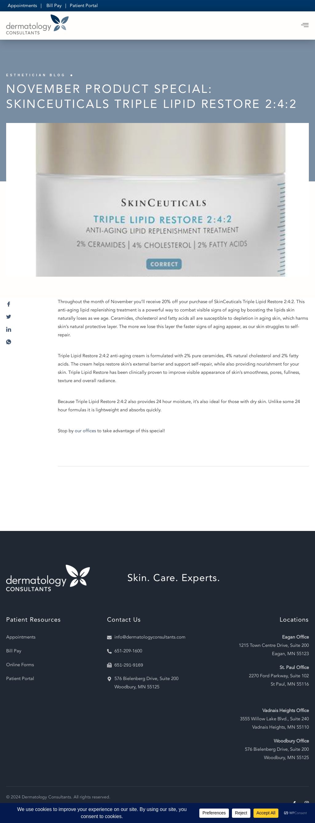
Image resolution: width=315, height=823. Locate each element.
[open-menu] (305, 25)
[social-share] (26, 305)
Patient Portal (84, 5)
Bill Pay (54, 5)
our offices (85, 431)
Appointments (22, 5)
